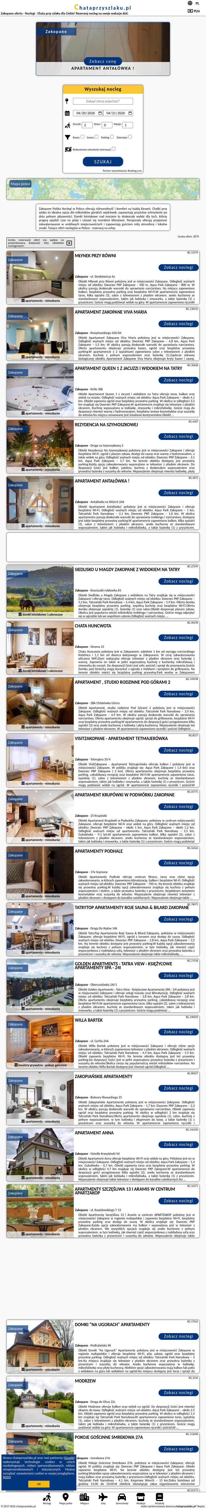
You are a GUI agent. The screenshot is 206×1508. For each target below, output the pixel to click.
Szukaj (103, 162)
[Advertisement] (103, 1279)
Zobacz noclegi (178, 267)
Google (69, 1458)
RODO (7, 1477)
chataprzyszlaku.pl (103, 8)
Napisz (201, 1506)
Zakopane (15, 260)
